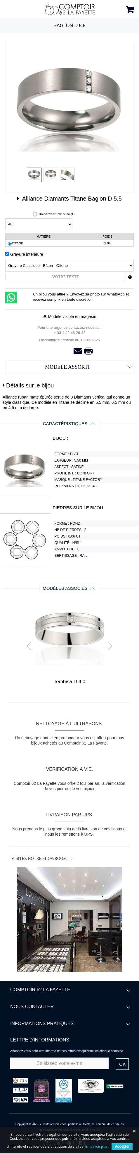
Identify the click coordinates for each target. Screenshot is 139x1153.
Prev (31, 646)
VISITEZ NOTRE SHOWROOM (39, 858)
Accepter (122, 1147)
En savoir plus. (97, 1147)
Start (67, 698)
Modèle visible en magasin (69, 316)
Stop (72, 698)
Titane (17, 243)
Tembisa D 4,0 (70, 681)
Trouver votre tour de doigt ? (56, 213)
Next (108, 646)
